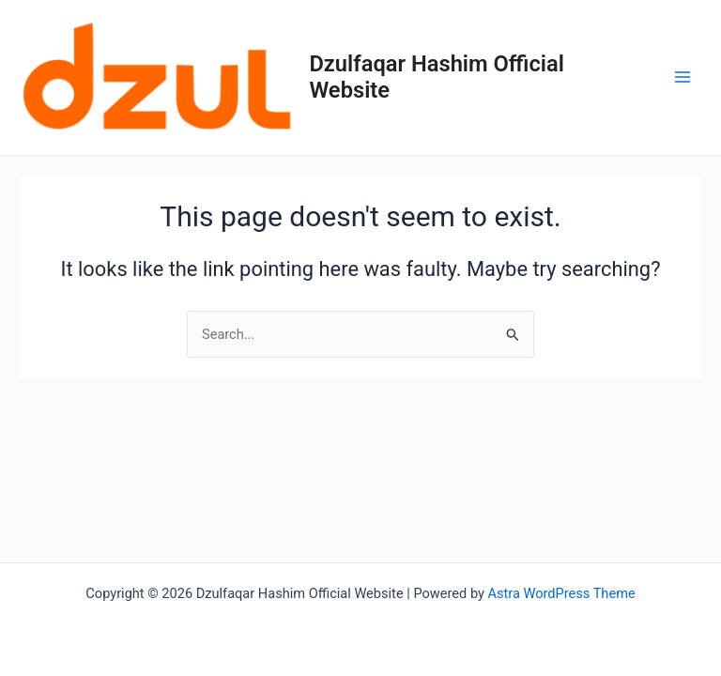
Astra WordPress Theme (562, 593)
